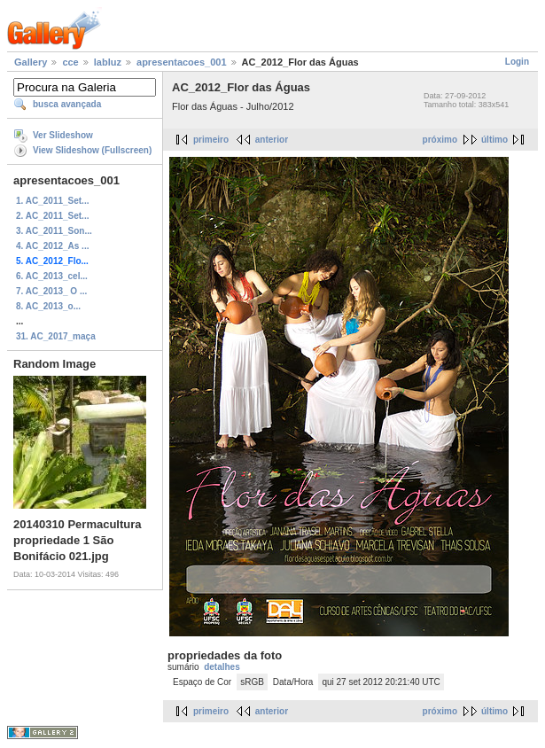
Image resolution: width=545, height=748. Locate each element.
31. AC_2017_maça (56, 336)
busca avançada (67, 104)
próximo (440, 139)
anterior (271, 139)
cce (70, 62)
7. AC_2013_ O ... (51, 291)
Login (517, 61)
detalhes (222, 667)
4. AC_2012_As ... (52, 246)
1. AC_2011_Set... (52, 201)
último (494, 139)
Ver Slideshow (63, 135)
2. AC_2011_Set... (52, 216)
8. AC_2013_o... (48, 306)
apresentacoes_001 (181, 62)
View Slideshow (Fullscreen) (92, 150)
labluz (107, 62)
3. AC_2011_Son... (54, 231)
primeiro (211, 139)
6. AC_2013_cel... (52, 276)
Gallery (30, 62)
